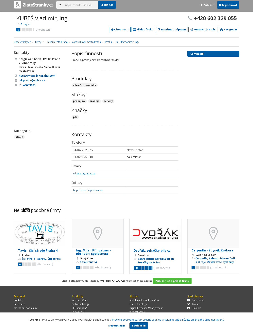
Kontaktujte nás (202, 29)
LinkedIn (194, 308)
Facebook (195, 300)
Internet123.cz (80, 300)
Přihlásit (208, 5)
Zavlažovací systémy (220, 262)
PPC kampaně (79, 308)
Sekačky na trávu (149, 262)
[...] (80, 5)
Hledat (107, 5)
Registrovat (228, 5)
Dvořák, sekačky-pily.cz (152, 250)
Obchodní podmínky (25, 308)
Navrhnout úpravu (172, 29)
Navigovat (228, 29)
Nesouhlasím (117, 325)
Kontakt (18, 300)
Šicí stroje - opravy (34, 259)
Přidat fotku (143, 29)
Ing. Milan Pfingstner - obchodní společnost (93, 252)
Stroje (25, 24)
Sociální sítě (78, 312)
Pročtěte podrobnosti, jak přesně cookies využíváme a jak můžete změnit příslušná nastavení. (168, 319)
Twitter (193, 304)
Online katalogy (80, 304)
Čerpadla (201, 258)
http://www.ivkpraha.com (88, 190)
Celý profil (197, 54)
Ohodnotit (120, 29)
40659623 (29, 85)
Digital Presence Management (146, 308)
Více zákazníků (137, 312)
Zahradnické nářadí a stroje (156, 259)
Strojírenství (88, 262)
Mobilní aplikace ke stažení (144, 300)
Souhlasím (139, 325)
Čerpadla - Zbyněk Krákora (212, 250)
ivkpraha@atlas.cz (84, 173)
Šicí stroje (54, 259)
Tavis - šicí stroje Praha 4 (38, 250)
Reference (19, 304)
